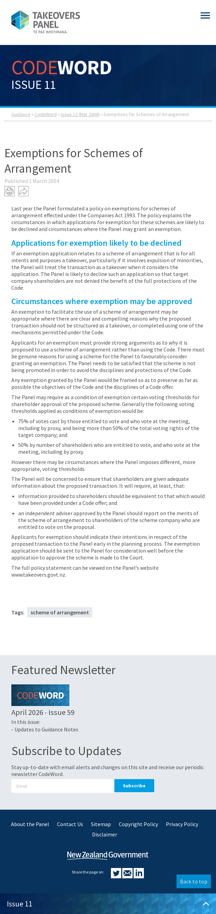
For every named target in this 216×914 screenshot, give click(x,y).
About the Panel (30, 824)
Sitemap (101, 824)
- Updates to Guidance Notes (44, 729)
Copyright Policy (138, 824)
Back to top (193, 881)
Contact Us (70, 824)
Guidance (21, 114)
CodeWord (46, 114)
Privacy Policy (182, 824)
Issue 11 (108, 904)
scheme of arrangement (60, 612)
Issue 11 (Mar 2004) (80, 114)
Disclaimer (104, 834)
